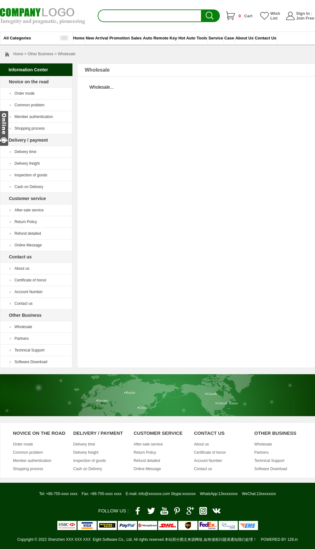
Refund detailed (27, 233)
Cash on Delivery (28, 187)
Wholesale (23, 327)
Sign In (303, 13)
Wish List (275, 16)
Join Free (305, 18)
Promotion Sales (125, 38)
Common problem (29, 105)
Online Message (28, 245)
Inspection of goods (30, 175)
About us (21, 268)
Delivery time (25, 152)
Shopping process (29, 128)
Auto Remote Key (160, 38)
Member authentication (33, 117)
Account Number (28, 292)
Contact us (23, 303)
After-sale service (29, 210)
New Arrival (97, 38)
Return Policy (25, 222)
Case (229, 38)
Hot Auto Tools (192, 38)
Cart (245, 16)
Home (78, 38)
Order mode (24, 93)
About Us (244, 38)
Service (216, 38)
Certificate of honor (30, 280)
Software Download (30, 362)
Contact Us (266, 38)
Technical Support (29, 350)
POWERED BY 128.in (279, 539)
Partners (21, 338)
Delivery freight (27, 163)
